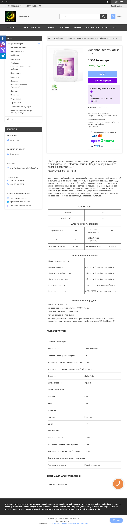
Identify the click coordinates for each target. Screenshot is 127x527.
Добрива (59, 38)
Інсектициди (15, 59)
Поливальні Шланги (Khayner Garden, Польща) (22, 112)
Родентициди (15, 99)
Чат (116, 520)
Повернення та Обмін (97, 28)
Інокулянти (14, 77)
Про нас (51, 28)
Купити (102, 74)
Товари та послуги (30, 28)
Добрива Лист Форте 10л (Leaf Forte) (80, 38)
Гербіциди (14, 55)
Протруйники (15, 73)
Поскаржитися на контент (58, 523)
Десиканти (14, 91)
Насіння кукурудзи (17, 51)
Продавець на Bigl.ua (63, 521)
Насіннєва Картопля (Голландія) (18, 86)
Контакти (64, 28)
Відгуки (78, 28)
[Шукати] (103, 16)
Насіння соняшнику (18, 47)
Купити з (102, 81)
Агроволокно (15, 103)
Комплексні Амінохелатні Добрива (20, 68)
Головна (11, 28)
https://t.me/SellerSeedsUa (20, 202)
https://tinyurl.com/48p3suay (20, 205)
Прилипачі (14, 95)
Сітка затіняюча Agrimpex (20, 107)
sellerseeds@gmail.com (19, 198)
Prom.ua (76, 519)
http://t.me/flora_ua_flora (62, 170)
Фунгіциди (14, 63)
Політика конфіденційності (78, 523)
